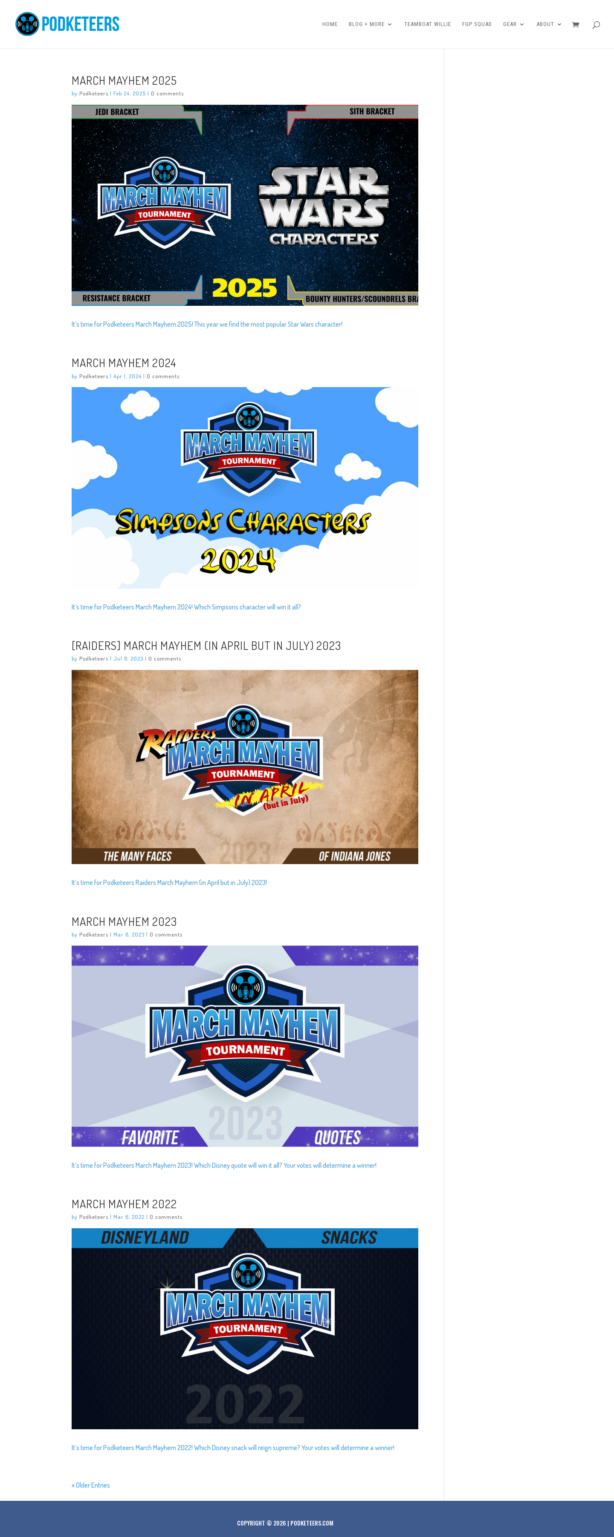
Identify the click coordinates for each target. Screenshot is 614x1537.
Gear (510, 24)
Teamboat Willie (427, 24)
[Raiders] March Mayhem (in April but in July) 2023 (206, 645)
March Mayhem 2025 (124, 80)
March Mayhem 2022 (124, 1203)
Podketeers (93, 93)
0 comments (167, 93)
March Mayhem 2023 (124, 921)
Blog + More (367, 24)
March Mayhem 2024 (124, 362)
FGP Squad (477, 24)
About (545, 24)
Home (330, 24)
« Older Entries (91, 1485)
